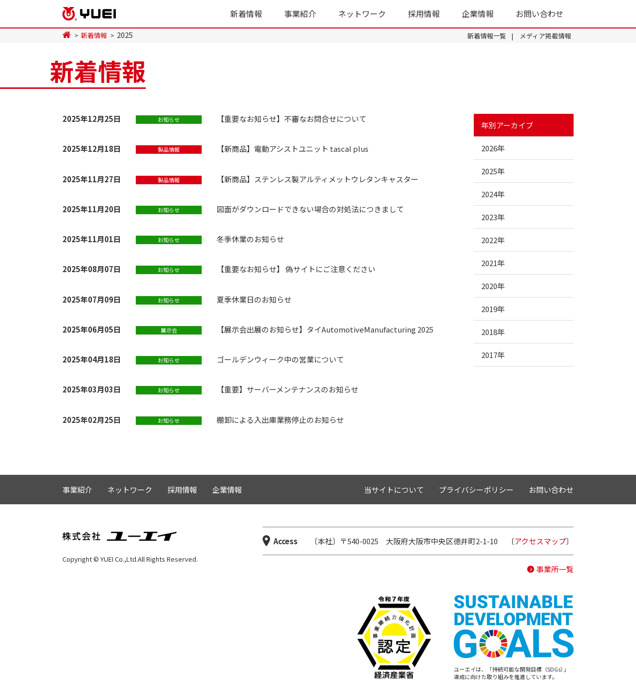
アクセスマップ (540, 541)
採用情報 (424, 13)
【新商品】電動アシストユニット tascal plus (292, 148)
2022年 (493, 240)
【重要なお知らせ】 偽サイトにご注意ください (296, 269)
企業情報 (478, 13)
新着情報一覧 (486, 35)
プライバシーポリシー (476, 489)
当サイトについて (394, 489)
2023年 (493, 217)
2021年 (493, 263)
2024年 (493, 194)
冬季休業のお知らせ (250, 239)
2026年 (493, 148)
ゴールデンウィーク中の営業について (280, 359)
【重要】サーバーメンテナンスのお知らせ (287, 389)
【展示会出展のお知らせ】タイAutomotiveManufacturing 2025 (325, 329)
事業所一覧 (555, 569)
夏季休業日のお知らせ (254, 299)
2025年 (493, 171)
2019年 (493, 309)
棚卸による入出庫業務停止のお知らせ (280, 419)
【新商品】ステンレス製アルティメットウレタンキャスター (317, 179)
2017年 (493, 355)
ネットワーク (362, 13)
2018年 (493, 332)
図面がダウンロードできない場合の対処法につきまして (310, 209)
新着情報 (246, 13)
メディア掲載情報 (545, 35)
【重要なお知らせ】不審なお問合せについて (291, 118)
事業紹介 (300, 13)
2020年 (493, 286)
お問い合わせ (540, 13)
